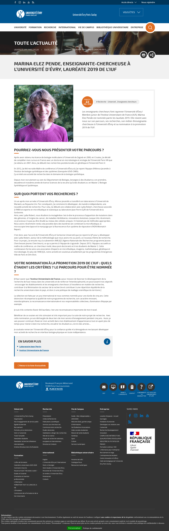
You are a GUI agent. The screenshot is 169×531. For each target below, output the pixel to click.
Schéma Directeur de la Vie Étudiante (26, 447)
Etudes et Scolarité (20, 474)
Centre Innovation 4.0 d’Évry (109, 458)
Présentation (47, 416)
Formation (35, 27)
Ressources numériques (79, 465)
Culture (73, 441)
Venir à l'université (20, 433)
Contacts (45, 479)
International (67, 27)
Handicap (74, 436)
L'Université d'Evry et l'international (54, 462)
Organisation (18, 419)
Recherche (50, 27)
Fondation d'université (107, 422)
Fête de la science (48, 436)
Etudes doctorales (48, 430)
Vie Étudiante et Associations (80, 427)
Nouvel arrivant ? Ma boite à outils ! (25, 471)
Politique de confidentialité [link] (92, 528)
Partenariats (47, 476)
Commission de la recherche (52, 427)
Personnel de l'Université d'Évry (53, 471)
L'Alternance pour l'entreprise (109, 450)
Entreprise (137, 27)
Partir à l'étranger (48, 465)
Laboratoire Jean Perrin (30, 346)
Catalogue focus (76, 462)
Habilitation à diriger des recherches (55, 433)
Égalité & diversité (20, 425)
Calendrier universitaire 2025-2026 (25, 465)
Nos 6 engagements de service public (26, 422)
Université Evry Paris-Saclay (26, 49)
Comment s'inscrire (20, 468)
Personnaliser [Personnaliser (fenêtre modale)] (74, 528)
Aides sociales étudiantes (79, 430)
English (45, 460)
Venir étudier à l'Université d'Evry (53, 468)
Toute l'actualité (52, 49)
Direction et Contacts (49, 444)
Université (20, 27)
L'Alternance (18, 482)
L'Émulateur (18, 490)
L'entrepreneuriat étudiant (108, 455)
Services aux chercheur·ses (52, 425)
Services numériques (78, 444)
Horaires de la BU (77, 460)
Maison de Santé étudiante (80, 433)
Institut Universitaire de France (34, 350)
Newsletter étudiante (21, 439)
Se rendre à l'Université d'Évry (52, 474)
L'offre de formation (20, 462)
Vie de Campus (86, 27)
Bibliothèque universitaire (112, 27)
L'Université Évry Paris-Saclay (23, 416)
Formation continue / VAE (108, 447)
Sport (73, 439)
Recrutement (18, 427)
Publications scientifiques (51, 422)
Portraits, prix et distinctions (23, 430)
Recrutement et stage (107, 453)
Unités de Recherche (49, 419)
